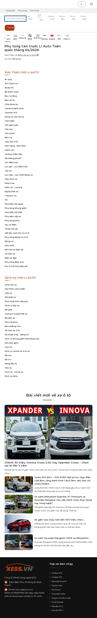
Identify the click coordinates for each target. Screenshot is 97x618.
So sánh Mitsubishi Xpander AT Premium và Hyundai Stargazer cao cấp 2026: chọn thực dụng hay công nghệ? (63, 499)
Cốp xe (8, 293)
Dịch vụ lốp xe (12, 305)
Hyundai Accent (58, 581)
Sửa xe (8, 368)
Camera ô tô (11, 112)
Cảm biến (9, 121)
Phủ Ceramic (11, 322)
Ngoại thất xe (11, 191)
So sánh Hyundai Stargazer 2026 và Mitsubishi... (62, 538)
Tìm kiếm (11, 27)
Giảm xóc (9, 150)
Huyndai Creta (57, 594)
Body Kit (9, 87)
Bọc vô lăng (11, 96)
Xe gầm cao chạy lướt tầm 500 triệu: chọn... (59, 519)
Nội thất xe (10, 297)
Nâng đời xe (11, 363)
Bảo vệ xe (10, 100)
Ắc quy (8, 79)
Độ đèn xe (10, 318)
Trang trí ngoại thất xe (16, 314)
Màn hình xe (11, 179)
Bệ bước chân (12, 92)
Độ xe (8, 359)
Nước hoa (9, 183)
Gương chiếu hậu (13, 154)
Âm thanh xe (11, 83)
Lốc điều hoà (11, 162)
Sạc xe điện (10, 224)
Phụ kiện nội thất (13, 212)
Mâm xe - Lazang (13, 187)
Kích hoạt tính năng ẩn (16, 301)
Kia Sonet (54, 589)
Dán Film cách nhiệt (15, 289)
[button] (32, 19)
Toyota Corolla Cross (59, 598)
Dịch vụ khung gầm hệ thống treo (22, 339)
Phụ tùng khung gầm (16, 208)
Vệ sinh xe (10, 254)
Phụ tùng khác (12, 220)
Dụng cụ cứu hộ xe (14, 117)
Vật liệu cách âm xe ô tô (17, 233)
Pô (6, 200)
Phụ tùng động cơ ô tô (16, 237)
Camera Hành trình (14, 108)
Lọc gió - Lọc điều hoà (16, 166)
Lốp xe (8, 171)
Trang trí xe (11, 195)
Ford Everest (56, 602)
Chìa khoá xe (11, 104)
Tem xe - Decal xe (14, 372)
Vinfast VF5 (55, 577)
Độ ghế (8, 309)
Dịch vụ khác (11, 376)
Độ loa (8, 355)
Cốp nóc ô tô (11, 141)
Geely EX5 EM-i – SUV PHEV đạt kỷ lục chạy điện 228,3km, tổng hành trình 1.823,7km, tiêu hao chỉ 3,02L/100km (62, 480)
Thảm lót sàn (11, 229)
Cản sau (9, 129)
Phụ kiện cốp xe (13, 216)
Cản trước (10, 133)
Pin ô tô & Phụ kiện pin (16, 266)
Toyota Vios (55, 585)
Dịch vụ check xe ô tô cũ (17, 351)
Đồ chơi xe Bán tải (14, 249)
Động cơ (9, 241)
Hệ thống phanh (13, 158)
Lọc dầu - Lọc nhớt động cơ (19, 175)
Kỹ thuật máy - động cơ (17, 334)
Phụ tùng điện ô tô (14, 262)
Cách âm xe (11, 285)
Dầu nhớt (9, 245)
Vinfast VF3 (55, 573)
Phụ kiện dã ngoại (14, 204)
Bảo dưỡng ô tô (13, 326)
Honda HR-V (56, 610)
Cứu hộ (8, 347)
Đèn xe (8, 137)
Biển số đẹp (11, 258)
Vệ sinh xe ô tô (12, 330)
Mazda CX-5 (56, 606)
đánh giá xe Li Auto (28, 55)
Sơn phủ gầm (11, 343)
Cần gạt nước (11, 125)
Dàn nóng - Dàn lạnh (15, 146)
